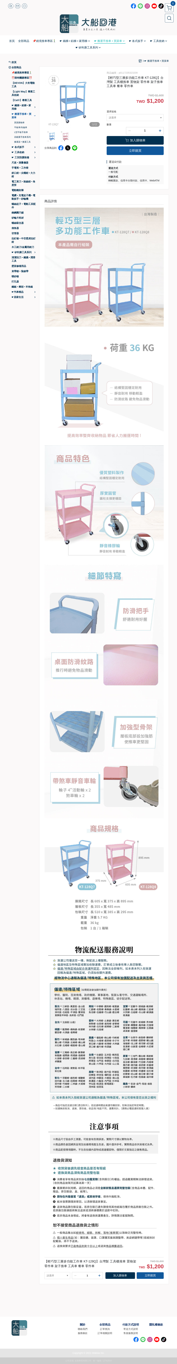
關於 (82, 1324)
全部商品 (104, 1324)
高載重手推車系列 (22, 137)
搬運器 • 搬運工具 (22, 142)
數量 (109, 124)
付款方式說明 (130, 1324)
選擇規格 (111, 111)
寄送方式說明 (130, 1329)
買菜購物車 (19, 122)
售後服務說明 (130, 1333)
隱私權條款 (156, 1324)
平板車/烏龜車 (20, 127)
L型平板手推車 (21, 132)
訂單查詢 (105, 1329)
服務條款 (82, 1333)
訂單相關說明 (105, 1333)
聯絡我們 (82, 1329)
